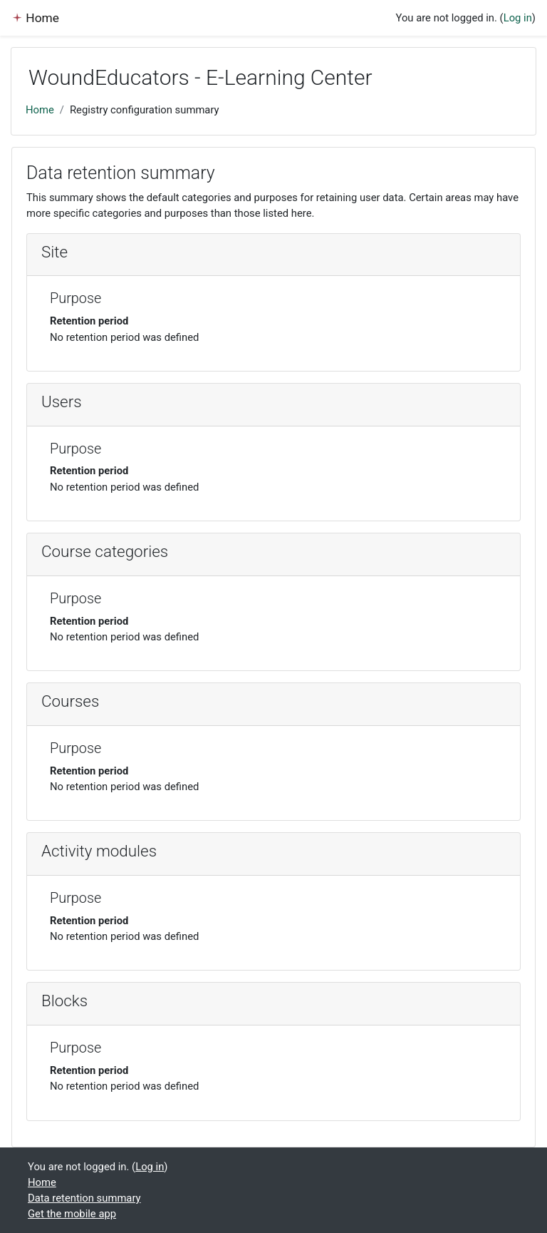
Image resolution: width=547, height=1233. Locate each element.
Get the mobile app (72, 1213)
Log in (518, 17)
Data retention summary (84, 1198)
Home (40, 109)
